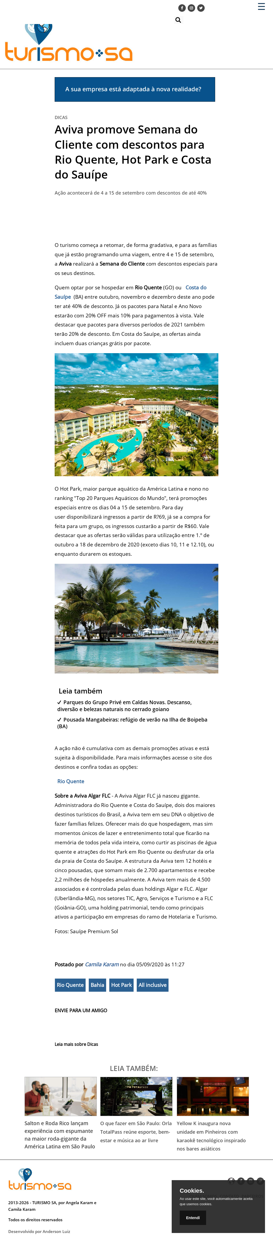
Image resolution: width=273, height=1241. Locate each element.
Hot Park (121, 985)
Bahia (97, 985)
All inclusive (153, 985)
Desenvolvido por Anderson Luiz (39, 1231)
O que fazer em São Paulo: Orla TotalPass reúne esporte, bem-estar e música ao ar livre (136, 1131)
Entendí (193, 1218)
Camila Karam (102, 964)
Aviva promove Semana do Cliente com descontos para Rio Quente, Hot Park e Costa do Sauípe (133, 151)
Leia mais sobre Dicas (76, 1044)
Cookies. (192, 1190)
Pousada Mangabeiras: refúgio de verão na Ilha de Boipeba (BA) (132, 723)
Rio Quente (70, 781)
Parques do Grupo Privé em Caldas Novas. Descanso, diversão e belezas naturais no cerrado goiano (124, 705)
